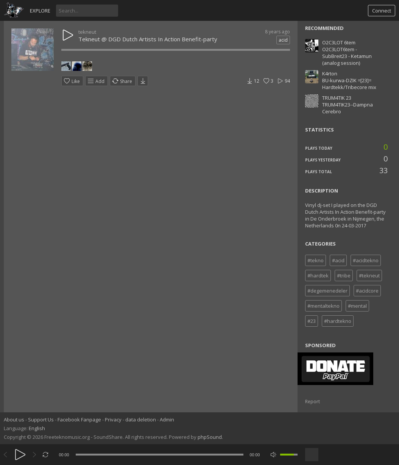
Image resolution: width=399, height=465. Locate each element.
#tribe (344, 275)
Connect (381, 10)
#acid (338, 260)
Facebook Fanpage (79, 419)
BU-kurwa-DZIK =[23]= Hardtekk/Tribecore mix (349, 84)
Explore (40, 10)
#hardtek (318, 275)
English (37, 428)
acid (283, 40)
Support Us (41, 419)
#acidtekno (366, 260)
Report (312, 401)
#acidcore (367, 290)
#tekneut (369, 275)
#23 (311, 321)
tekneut (87, 31)
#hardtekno (337, 321)
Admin (167, 419)
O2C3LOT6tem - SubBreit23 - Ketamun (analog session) (347, 56)
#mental (357, 305)
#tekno (315, 260)
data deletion (140, 419)
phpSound (210, 437)
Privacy (113, 419)
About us (14, 419)
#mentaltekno (323, 305)
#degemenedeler (327, 290)
